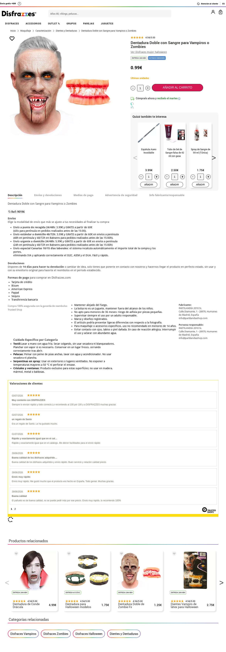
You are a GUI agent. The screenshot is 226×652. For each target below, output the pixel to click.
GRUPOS (72, 23)
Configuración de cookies (27, 615)
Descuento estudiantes (26, 589)
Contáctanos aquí (92, 589)
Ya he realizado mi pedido (173, 589)
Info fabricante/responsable (166, 195)
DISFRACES (12, 23)
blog (91, 565)
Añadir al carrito (177, 87)
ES (223, 3)
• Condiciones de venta (24, 598)
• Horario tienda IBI (21, 585)
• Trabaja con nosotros (24, 620)
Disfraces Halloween (88, 471)
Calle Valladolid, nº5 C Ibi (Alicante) (171, 616)
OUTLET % (54, 23)
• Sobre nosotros (20, 593)
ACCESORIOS (33, 23)
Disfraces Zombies (55, 471)
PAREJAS (88, 23)
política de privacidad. (126, 542)
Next (212, 156)
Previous (134, 156)
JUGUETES (107, 23)
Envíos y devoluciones (48, 195)
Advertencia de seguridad (121, 195)
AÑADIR (148, 184)
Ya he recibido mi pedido (172, 593)
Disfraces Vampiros (23, 471)
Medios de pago (83, 195)
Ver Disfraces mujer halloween (149, 52)
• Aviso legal (17, 602)
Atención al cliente (207, 3)
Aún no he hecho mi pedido (174, 585)
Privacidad (35, 602)
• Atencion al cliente (22, 607)
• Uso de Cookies (20, 611)
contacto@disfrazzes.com (173, 598)
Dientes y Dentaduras (124, 471)
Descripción (15, 195)
